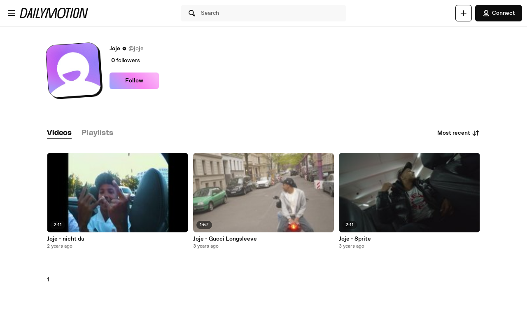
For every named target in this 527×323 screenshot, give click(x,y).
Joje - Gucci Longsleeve (225, 239)
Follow (134, 80)
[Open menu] (11, 13)
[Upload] (463, 13)
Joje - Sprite (355, 239)
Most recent (458, 133)
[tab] (59, 133)
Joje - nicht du (65, 239)
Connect (498, 13)
